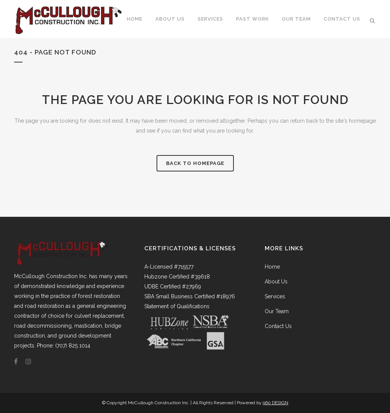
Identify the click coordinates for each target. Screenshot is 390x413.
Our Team (277, 311)
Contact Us (278, 326)
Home (272, 267)
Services (275, 296)
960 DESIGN (275, 402)
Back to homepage (195, 163)
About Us (276, 282)
